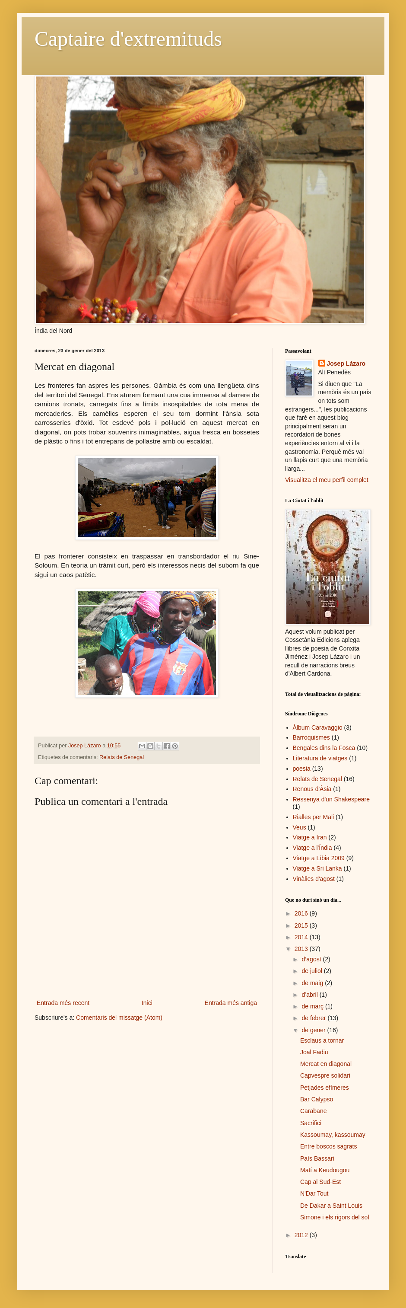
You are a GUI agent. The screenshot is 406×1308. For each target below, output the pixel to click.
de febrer (314, 1017)
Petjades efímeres (324, 1087)
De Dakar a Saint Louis (331, 1205)
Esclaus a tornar (322, 1040)
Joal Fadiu (314, 1052)
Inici (147, 1002)
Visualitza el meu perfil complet (326, 479)
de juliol (312, 970)
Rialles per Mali (313, 817)
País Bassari (317, 1158)
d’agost (312, 959)
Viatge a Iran (310, 837)
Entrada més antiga (231, 1002)
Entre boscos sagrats (328, 1146)
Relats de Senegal (121, 757)
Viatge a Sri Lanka (317, 868)
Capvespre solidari (325, 1075)
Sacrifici (310, 1123)
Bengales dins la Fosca (324, 747)
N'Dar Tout (314, 1193)
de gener (314, 1030)
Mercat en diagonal (326, 1063)
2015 (302, 925)
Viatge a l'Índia (312, 847)
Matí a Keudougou (324, 1170)
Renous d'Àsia (312, 788)
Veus (299, 827)
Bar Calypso (316, 1099)
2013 (302, 948)
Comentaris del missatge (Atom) (119, 1017)
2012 (302, 1234)
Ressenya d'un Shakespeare (331, 799)
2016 (302, 913)
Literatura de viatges (320, 758)
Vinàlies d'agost (314, 878)
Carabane (313, 1110)
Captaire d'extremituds (128, 38)
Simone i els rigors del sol (334, 1217)
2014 (302, 937)
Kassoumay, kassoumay (332, 1134)
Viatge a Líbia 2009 (319, 858)
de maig (313, 982)
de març (313, 1006)
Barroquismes (311, 737)
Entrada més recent (63, 1002)
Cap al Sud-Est (320, 1181)
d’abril (310, 994)
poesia (302, 768)
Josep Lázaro (346, 363)
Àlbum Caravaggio (318, 727)
